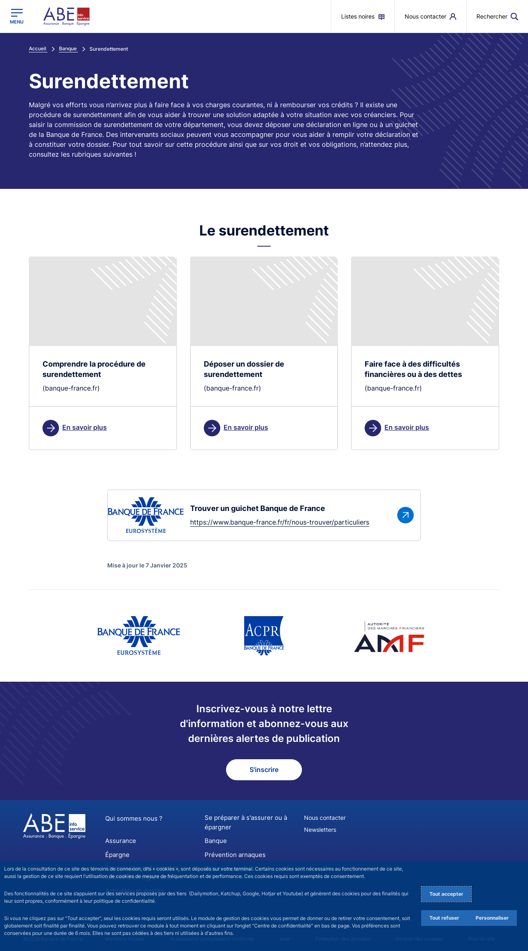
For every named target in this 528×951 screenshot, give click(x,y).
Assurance (119, 840)
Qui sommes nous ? (131, 819)
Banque (215, 840)
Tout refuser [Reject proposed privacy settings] (444, 918)
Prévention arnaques (232, 853)
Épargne (116, 853)
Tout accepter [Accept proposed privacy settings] (446, 894)
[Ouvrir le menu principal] (17, 16)
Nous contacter (325, 818)
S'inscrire (264, 771)
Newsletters (320, 830)
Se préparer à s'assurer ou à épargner (242, 823)
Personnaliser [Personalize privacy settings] (492, 918)
